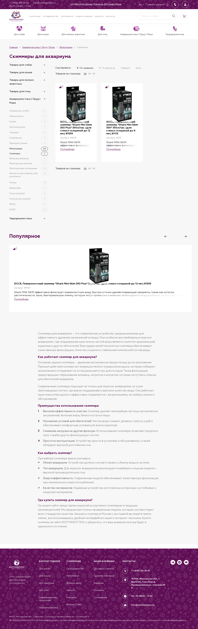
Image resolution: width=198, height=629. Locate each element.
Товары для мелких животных (21, 81)
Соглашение (100, 597)
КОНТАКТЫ (129, 560)
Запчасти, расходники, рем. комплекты (28, 175)
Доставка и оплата (104, 568)
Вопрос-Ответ (74, 604)
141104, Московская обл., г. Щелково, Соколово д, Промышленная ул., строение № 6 (147, 582)
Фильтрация (65, 47)
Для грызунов (46, 582)
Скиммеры (28, 153)
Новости (99, 16)
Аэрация (28, 132)
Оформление (28, 116)
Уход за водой (28, 193)
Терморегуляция (28, 143)
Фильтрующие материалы (28, 168)
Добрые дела (73, 582)
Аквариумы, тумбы (28, 110)
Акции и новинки (84, 16)
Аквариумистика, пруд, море (48, 599)
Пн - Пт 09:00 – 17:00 (142, 595)
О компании (35, 16)
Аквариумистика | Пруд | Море (38, 47)
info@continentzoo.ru (143, 603)
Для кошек (44, 575)
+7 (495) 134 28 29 (140, 570)
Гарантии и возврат (104, 575)
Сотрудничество (51, 16)
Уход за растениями (28, 198)
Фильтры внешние (28, 158)
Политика (99, 590)
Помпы (28, 182)
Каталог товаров (49, 561)
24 (85, 73)
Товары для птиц (19, 91)
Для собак (44, 568)
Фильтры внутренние (28, 163)
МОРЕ (28, 209)
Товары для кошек (20, 72)
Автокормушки (28, 126)
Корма (28, 121)
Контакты (110, 16)
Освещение (28, 137)
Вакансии (99, 582)
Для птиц (44, 590)
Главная (13, 47)
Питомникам (67, 16)
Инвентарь (28, 187)
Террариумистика (20, 218)
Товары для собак (20, 64)
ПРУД (28, 204)
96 (93, 73)
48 (89, 73)
